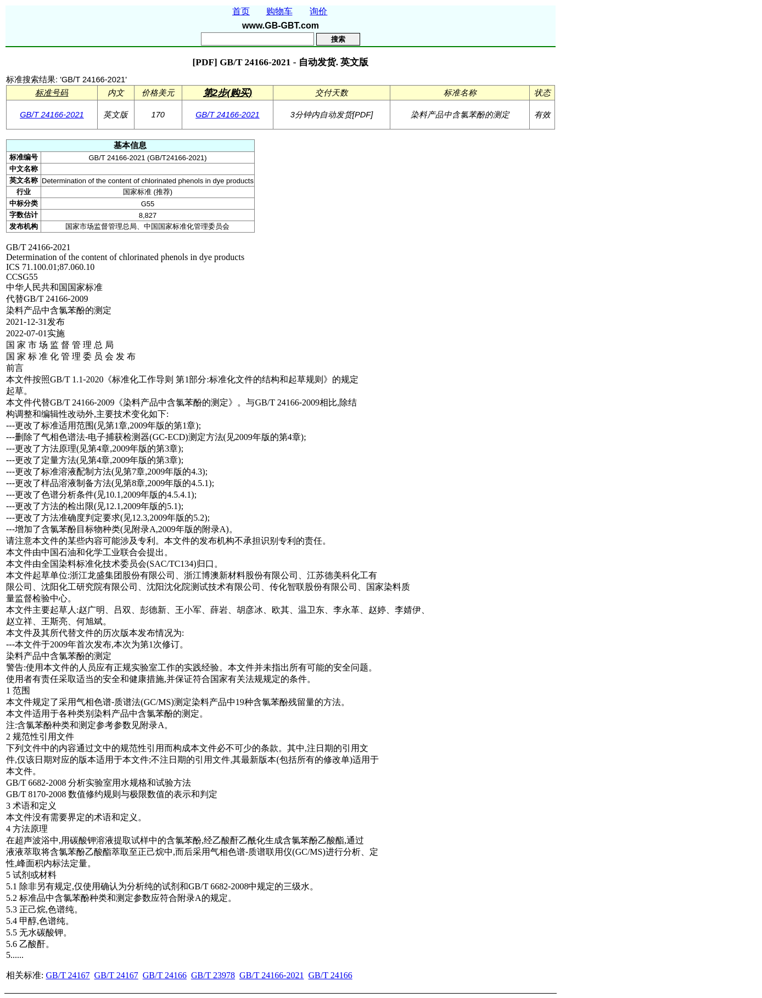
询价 (318, 11)
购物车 (279, 11)
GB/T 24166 (165, 975)
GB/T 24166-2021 (52, 114)
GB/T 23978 (213, 975)
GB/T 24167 (67, 975)
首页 (241, 11)
